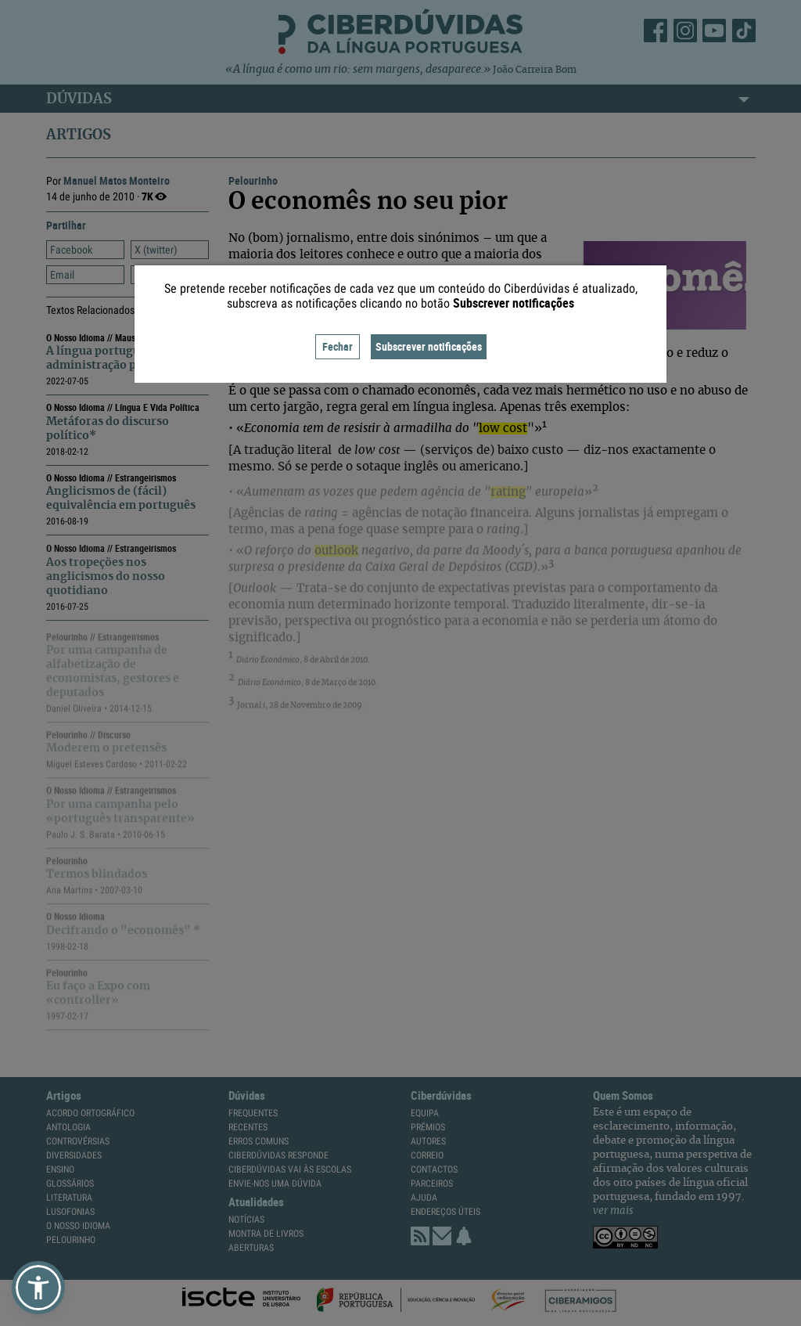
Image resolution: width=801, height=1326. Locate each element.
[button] (38, 1287)
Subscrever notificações (428, 346)
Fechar (337, 346)
